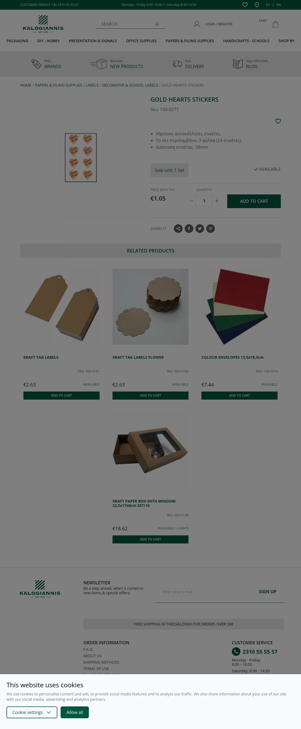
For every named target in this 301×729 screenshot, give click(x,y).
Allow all (74, 712)
